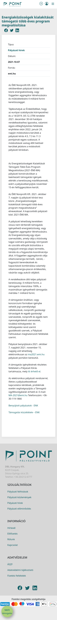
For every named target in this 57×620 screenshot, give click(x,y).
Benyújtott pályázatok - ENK (23, 405)
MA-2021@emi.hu (18, 395)
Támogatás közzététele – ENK (24, 412)
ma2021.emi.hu (36, 354)
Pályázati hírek (16, 50)
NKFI (7, 611)
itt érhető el (34, 371)
